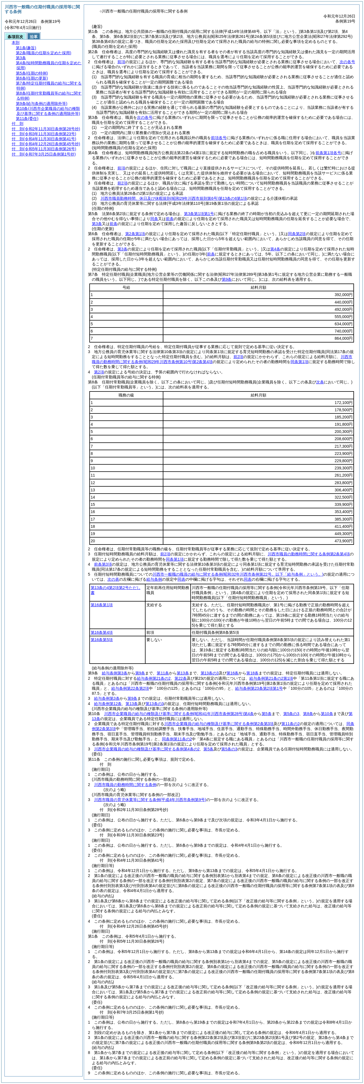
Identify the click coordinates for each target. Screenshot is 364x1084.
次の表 (113, 579)
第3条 (97, 223)
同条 (154, 218)
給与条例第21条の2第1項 (271, 678)
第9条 (140, 673)
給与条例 (154, 579)
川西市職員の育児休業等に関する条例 (150, 799)
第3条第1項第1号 (199, 213)
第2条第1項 (135, 233)
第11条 (163, 673)
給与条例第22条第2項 (130, 688)
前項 (121, 62)
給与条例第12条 (108, 703)
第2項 (99, 372)
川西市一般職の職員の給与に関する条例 (238, 574)
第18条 (252, 673)
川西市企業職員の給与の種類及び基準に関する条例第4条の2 (147, 749)
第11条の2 (290, 723)
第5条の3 (291, 713)
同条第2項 (297, 233)
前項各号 (219, 138)
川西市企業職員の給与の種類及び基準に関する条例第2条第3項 (219, 723)
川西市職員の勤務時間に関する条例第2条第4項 (309, 554)
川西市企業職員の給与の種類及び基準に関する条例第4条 (179, 713)
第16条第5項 (102, 639)
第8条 (308, 713)
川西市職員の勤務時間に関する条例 (125, 784)
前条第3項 (103, 564)
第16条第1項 (102, 605)
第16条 (233, 673)
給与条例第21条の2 (154, 678)
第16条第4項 (102, 632)
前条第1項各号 (328, 153)
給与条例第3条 (114, 673)
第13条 (183, 673)
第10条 (327, 713)
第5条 (267, 713)
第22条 (180, 678)
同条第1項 (299, 361)
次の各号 (347, 62)
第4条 (275, 249)
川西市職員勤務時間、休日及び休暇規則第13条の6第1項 (173, 198)
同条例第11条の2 (177, 739)
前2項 (122, 183)
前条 (170, 218)
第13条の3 (210, 673)
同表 (181, 579)
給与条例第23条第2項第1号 (259, 688)
